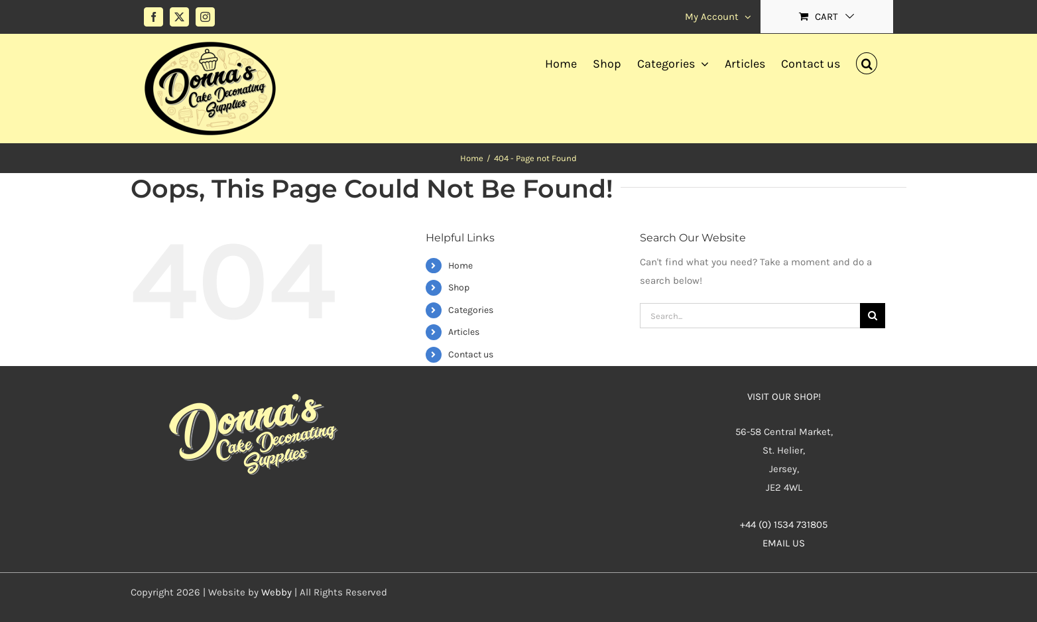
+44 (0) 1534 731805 (783, 524)
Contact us (470, 354)
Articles (463, 332)
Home (460, 265)
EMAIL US (783, 543)
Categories (470, 310)
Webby (276, 592)
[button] (866, 62)
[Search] (872, 315)
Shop (458, 287)
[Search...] (750, 315)
